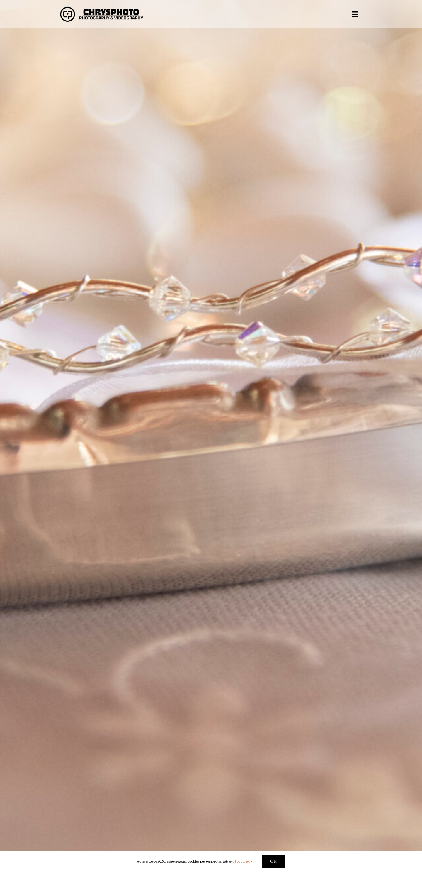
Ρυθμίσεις (244, 861)
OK (273, 861)
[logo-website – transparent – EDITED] (101, 7)
